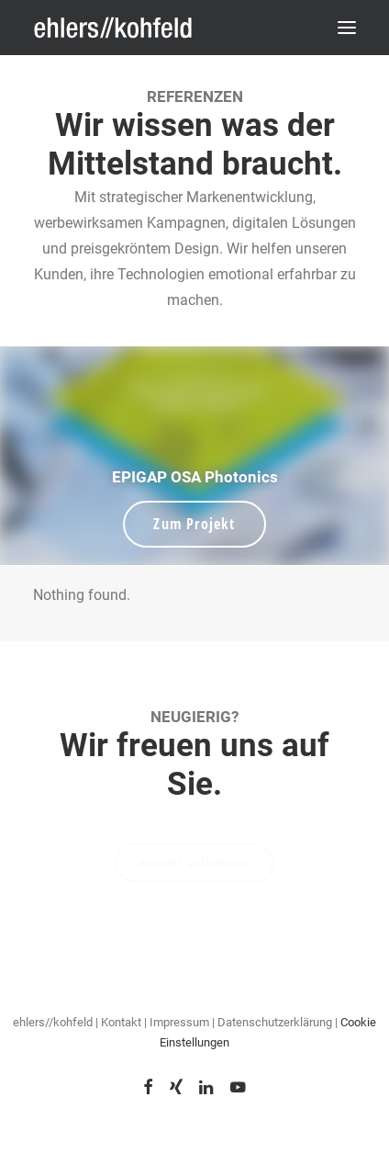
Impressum (179, 1022)
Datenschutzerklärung (276, 1022)
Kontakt (121, 1022)
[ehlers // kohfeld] (114, 27)
